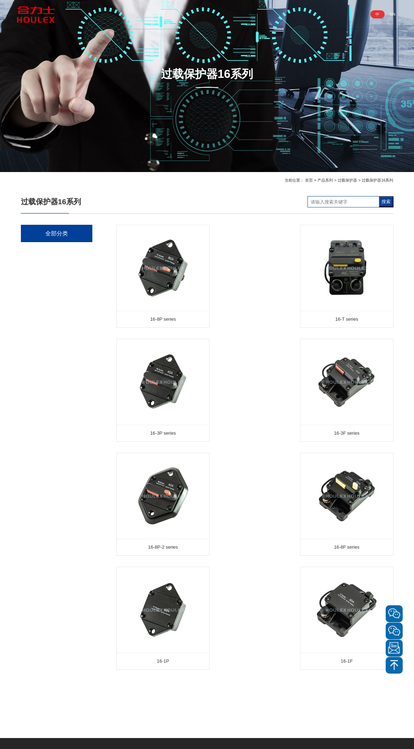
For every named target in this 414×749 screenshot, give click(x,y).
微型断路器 (40, 410)
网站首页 (107, 14)
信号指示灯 (40, 443)
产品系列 (179, 14)
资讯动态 (247, 14)
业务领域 (213, 14)
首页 (309, 180)
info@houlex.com (47, 705)
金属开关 (38, 362)
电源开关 (38, 346)
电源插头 (38, 265)
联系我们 (319, 14)
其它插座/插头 (43, 314)
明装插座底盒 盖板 (48, 459)
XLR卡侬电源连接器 (50, 330)
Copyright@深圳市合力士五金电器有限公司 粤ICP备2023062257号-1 (207, 737)
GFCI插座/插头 (44, 282)
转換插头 (38, 475)
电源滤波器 (40, 427)
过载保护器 (347, 180)
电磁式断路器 (43, 395)
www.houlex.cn (48, 714)
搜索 (386, 201)
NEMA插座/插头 (46, 298)
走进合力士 (143, 14)
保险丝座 (38, 491)
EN (392, 14)
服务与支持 (283, 14)
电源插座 (38, 249)
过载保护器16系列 (377, 180)
